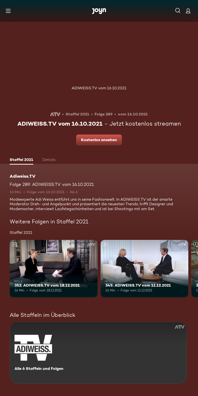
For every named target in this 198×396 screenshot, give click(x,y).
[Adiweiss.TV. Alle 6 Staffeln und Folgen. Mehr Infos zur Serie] (98, 353)
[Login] (188, 11)
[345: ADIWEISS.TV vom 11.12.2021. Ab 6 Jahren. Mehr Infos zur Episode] (145, 268)
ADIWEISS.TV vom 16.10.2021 (99, 88)
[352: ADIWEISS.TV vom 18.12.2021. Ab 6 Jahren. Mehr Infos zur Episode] (54, 268)
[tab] (21, 160)
